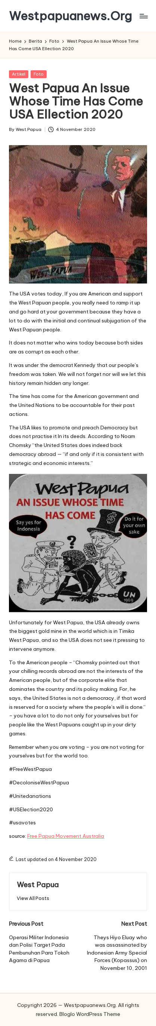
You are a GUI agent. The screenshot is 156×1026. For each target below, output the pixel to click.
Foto (39, 74)
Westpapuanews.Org (70, 15)
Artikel (18, 74)
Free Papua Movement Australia (65, 836)
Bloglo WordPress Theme (89, 1014)
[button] (33, 898)
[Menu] (143, 16)
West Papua (38, 884)
